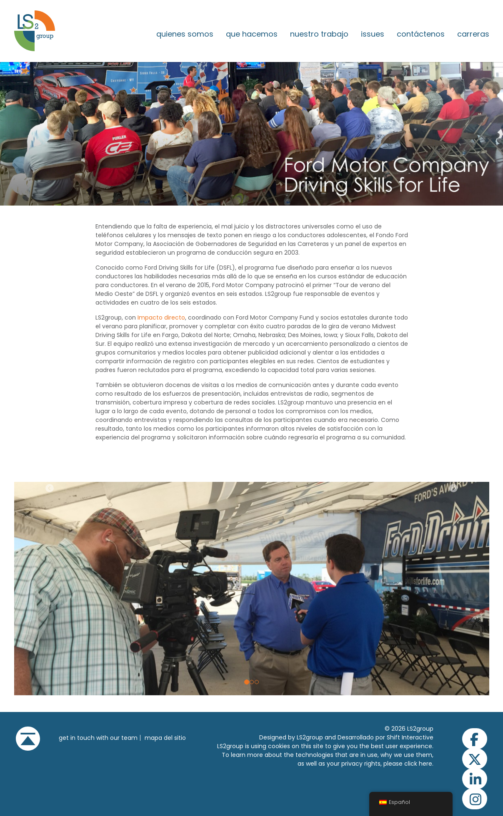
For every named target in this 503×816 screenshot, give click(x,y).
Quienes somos (184, 34)
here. (426, 763)
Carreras (473, 34)
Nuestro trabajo (319, 34)
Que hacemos (252, 34)
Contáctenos (421, 34)
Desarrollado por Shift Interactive (385, 737)
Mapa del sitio (165, 738)
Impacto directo (161, 317)
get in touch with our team (98, 738)
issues (372, 34)
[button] (49, 588)
